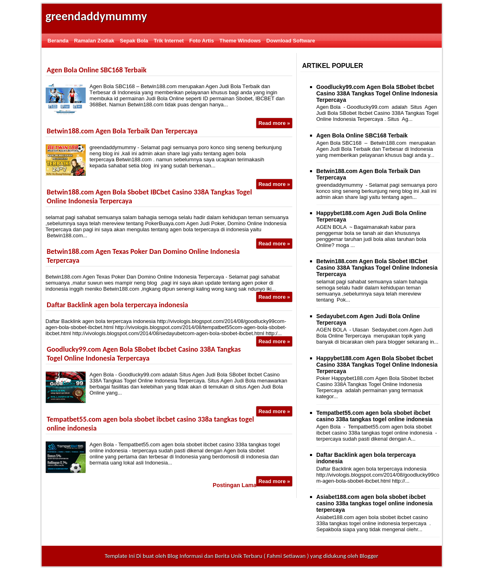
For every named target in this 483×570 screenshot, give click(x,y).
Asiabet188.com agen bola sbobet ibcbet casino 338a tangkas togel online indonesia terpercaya (374, 503)
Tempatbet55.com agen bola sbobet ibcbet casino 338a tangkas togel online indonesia (374, 416)
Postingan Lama (234, 485)
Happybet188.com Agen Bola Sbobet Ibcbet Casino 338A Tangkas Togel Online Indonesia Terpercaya (377, 364)
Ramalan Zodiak (94, 41)
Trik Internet (168, 41)
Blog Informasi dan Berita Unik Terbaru (214, 555)
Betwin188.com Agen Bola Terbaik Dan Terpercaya (122, 131)
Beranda (58, 41)
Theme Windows (240, 41)
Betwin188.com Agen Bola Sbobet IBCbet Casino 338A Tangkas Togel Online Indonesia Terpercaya (377, 267)
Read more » (274, 123)
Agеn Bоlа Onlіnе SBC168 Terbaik (97, 69)
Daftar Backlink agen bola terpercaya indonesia (117, 304)
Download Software (290, 41)
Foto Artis (201, 41)
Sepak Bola (134, 41)
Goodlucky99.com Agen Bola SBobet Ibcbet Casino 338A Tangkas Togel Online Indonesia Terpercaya (144, 354)
